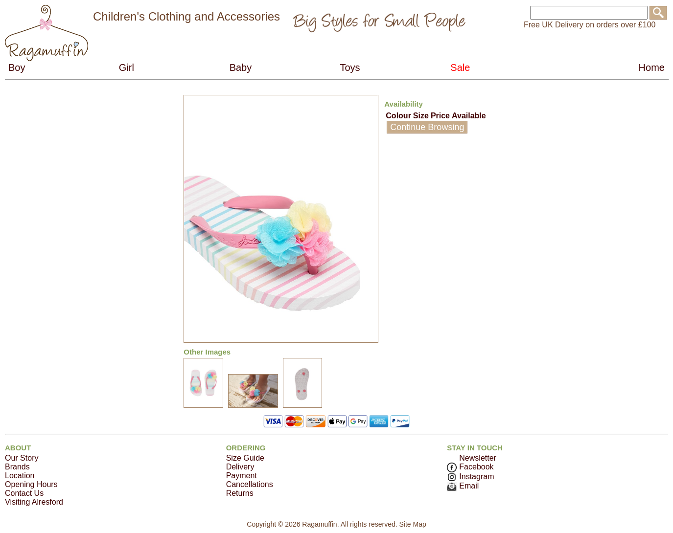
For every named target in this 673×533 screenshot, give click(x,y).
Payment (241, 475)
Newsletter (477, 458)
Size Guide (245, 458)
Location (20, 475)
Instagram (470, 476)
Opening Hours (31, 484)
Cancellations (249, 484)
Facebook (470, 467)
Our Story (21, 458)
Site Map (412, 524)
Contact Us (24, 493)
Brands (17, 467)
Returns (240, 493)
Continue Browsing (427, 127)
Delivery (240, 467)
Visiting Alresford (34, 502)
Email (463, 486)
